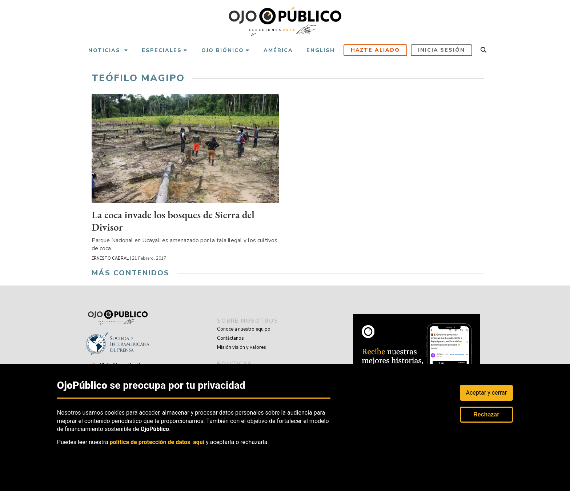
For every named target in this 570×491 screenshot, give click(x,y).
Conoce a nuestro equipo (243, 329)
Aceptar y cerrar (486, 392)
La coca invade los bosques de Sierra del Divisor (175, 220)
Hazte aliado (375, 50)
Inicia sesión (441, 50)
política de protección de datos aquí (157, 442)
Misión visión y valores (241, 347)
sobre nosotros (249, 321)
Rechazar (486, 414)
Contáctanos (230, 338)
